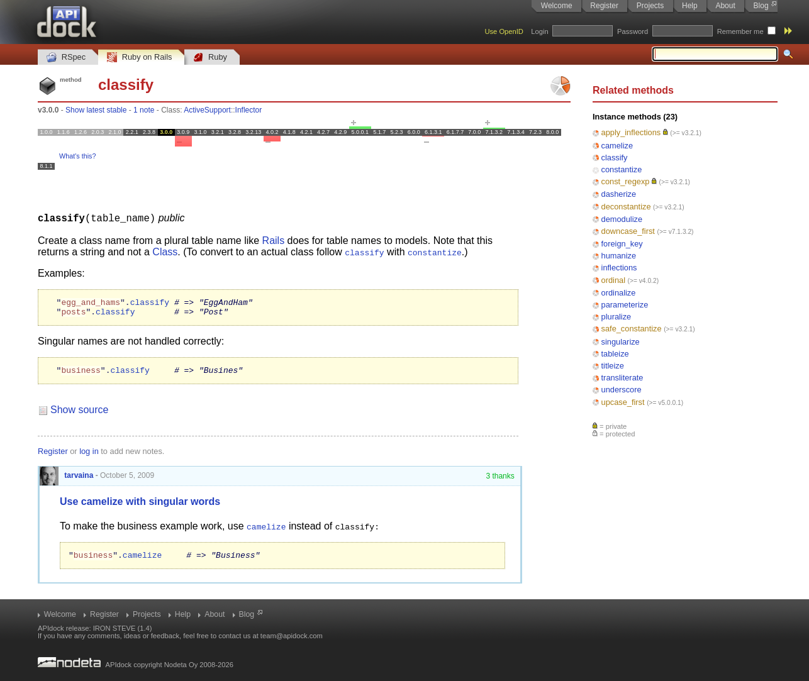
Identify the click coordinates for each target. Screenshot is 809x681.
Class (164, 251)
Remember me (740, 31)
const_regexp (625, 181)
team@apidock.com (291, 635)
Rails (273, 240)
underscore (621, 389)
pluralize (616, 316)
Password (632, 31)
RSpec (66, 57)
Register (604, 5)
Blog (761, 5)
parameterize (625, 304)
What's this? (77, 156)
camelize (617, 145)
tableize (615, 353)
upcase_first (623, 402)
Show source (79, 414)
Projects (650, 5)
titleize (612, 365)
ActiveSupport (207, 110)
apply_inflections (631, 132)
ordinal (613, 280)
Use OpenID (503, 31)
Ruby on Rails (139, 57)
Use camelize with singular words (140, 506)
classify (614, 157)
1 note (143, 110)
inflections (619, 267)
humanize (619, 255)
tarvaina (66, 480)
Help (690, 5)
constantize (621, 169)
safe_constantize (631, 328)
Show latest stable (95, 110)
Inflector (248, 110)
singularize (620, 341)
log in (89, 456)
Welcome (556, 5)
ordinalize (618, 292)
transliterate (622, 377)
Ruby (210, 57)
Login (539, 31)
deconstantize (626, 206)
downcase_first (628, 231)
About (725, 5)
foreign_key (622, 243)
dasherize (619, 194)
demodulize (621, 219)
